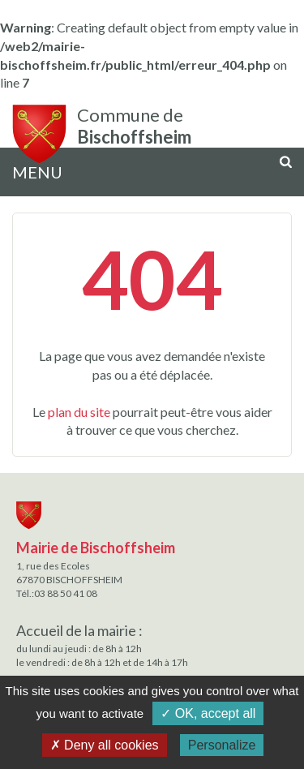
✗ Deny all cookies (104, 745)
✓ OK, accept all (208, 713)
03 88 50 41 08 (65, 593)
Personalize (222, 745)
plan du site (79, 411)
